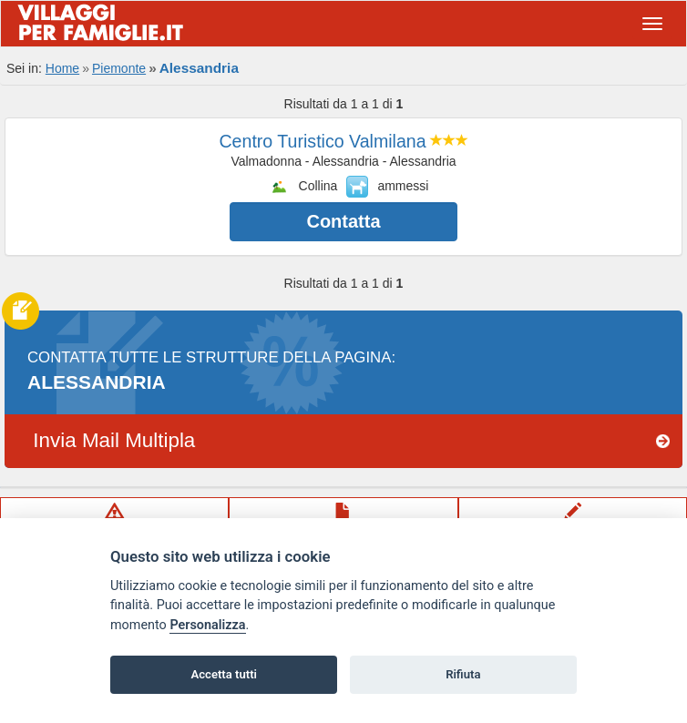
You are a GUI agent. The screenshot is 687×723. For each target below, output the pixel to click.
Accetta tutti (223, 674)
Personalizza (207, 625)
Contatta (343, 221)
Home (62, 68)
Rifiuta (463, 674)
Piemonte (119, 68)
